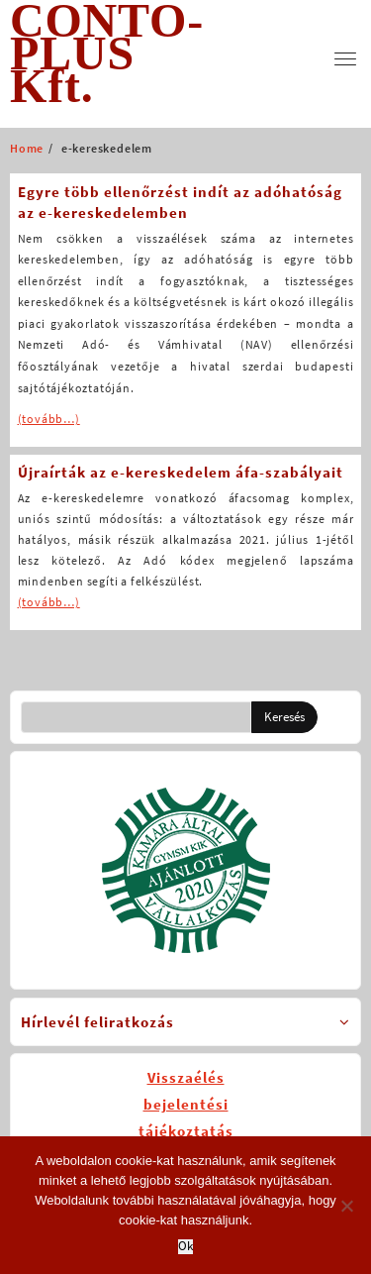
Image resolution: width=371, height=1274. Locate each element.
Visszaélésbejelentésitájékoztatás (186, 1104)
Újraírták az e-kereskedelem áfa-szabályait (180, 472)
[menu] (345, 59)
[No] (346, 1206)
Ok (185, 1246)
